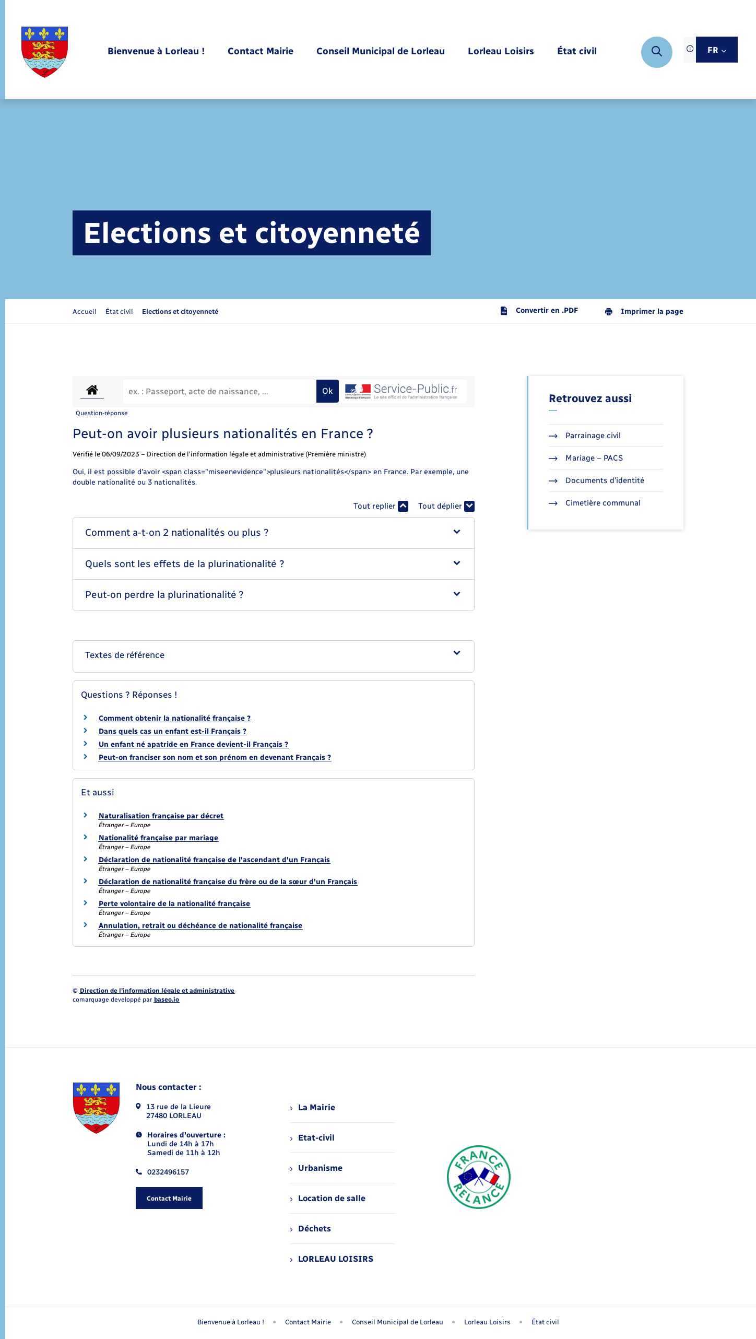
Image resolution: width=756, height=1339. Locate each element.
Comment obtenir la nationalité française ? (175, 718)
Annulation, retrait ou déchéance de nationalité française (200, 925)
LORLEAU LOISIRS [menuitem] (331, 1259)
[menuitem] (156, 52)
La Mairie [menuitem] (312, 1107)
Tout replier (380, 506)
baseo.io (166, 999)
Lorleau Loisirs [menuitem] (487, 1322)
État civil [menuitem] (545, 1322)
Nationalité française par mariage (158, 837)
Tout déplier (446, 506)
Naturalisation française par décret (161, 816)
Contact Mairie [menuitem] (308, 1322)
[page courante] (180, 311)
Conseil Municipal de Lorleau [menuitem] (397, 1322)
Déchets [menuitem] (310, 1229)
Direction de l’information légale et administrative (157, 990)
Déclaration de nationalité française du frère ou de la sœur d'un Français (228, 881)
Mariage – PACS (586, 458)
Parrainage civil (585, 435)
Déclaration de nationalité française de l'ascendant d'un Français (214, 859)
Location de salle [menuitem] (327, 1198)
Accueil (85, 311)
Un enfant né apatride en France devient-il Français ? (193, 744)
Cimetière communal (595, 503)
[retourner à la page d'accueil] (44, 52)
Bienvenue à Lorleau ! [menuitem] (230, 1322)
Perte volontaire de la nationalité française (174, 903)
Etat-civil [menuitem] (312, 1138)
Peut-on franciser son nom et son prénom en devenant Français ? (215, 757)
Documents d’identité (596, 480)
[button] (273, 533)
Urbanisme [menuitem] (316, 1168)
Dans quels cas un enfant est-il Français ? (172, 731)
